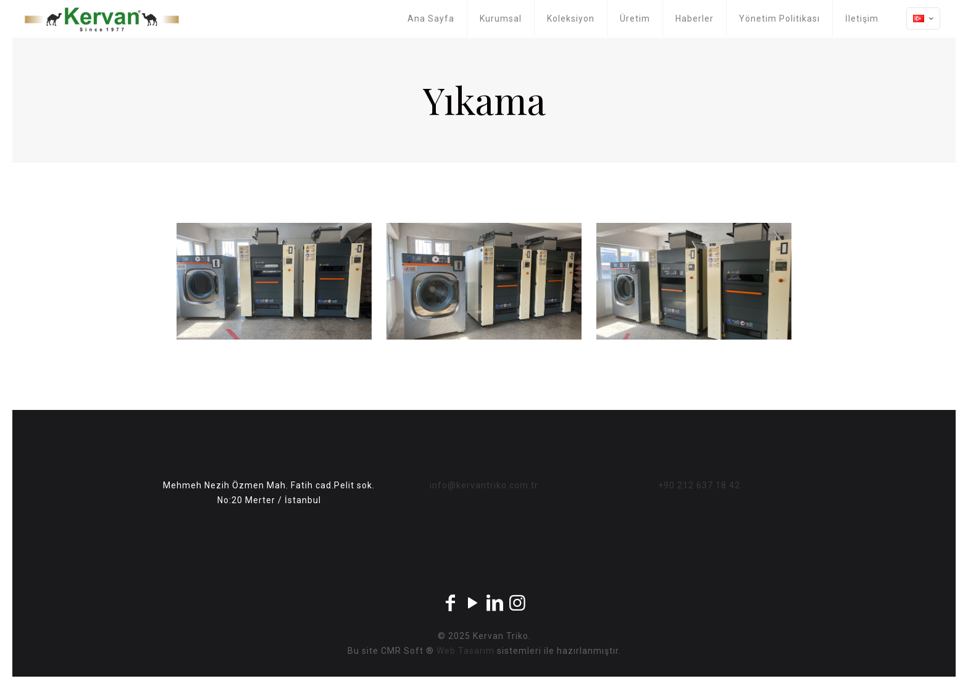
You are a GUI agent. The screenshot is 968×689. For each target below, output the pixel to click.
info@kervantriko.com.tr (484, 485)
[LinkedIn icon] (495, 603)
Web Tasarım (465, 651)
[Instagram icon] (517, 603)
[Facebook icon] (450, 603)
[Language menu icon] (923, 18)
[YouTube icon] (473, 603)
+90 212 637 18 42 (699, 485)
